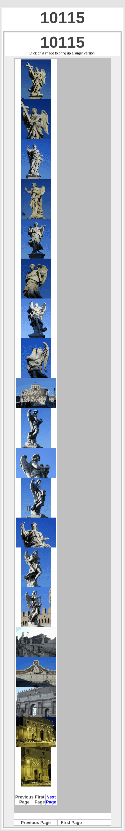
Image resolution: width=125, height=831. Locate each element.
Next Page (51, 799)
